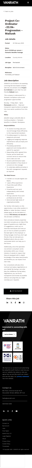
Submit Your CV (6, 433)
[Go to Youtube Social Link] (16, 411)
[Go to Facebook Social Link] (12, 411)
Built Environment (18, 67)
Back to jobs (9, 11)
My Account (5, 425)
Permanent (16, 62)
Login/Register (6, 436)
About (4, 438)
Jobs (3, 428)
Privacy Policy (6, 441)
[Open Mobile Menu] (28, 2)
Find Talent (5, 431)
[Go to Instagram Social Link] (8, 411)
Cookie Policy (6, 443)
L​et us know (9, 334)
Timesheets (5, 446)
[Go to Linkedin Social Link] (3, 411)
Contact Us (5, 423)
